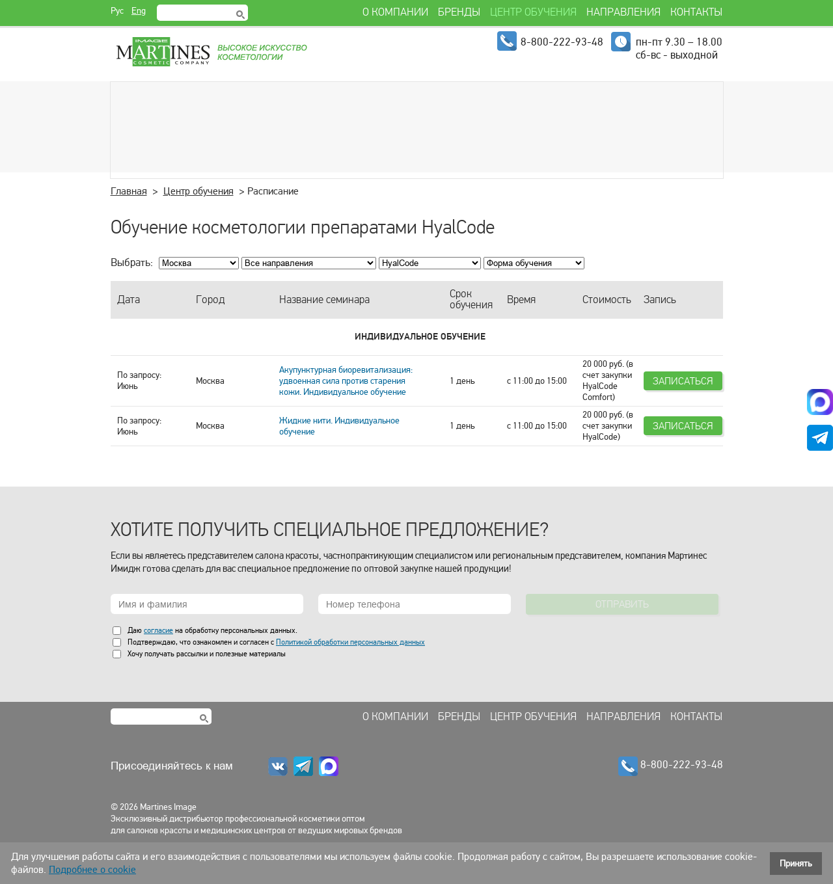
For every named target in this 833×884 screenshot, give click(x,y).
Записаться (683, 381)
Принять (796, 863)
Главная (129, 191)
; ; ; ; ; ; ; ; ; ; (308, 263)
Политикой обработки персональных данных (350, 642)
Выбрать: (132, 262)
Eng (138, 10)
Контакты (696, 716)
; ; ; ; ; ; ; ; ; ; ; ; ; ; (430, 263)
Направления (623, 716)
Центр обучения (198, 191)
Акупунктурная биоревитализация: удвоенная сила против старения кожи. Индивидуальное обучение (346, 380)
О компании (395, 716)
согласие (158, 630)
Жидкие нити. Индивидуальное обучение (339, 426)
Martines (211, 52)
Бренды (459, 716)
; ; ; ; (534, 263)
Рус (117, 10)
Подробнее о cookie (92, 869)
